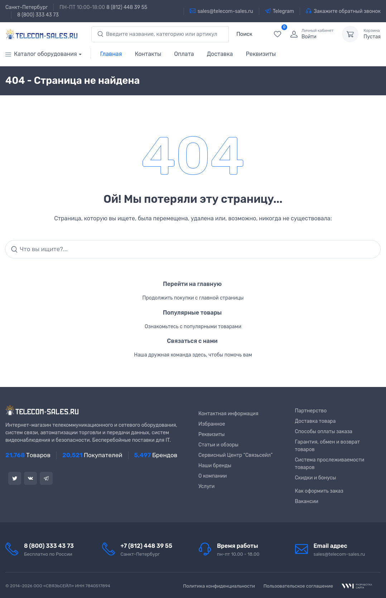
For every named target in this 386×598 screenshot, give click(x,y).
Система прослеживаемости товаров (330, 463)
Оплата (184, 54)
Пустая (372, 34)
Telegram (279, 11)
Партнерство (311, 411)
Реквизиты (261, 54)
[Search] (193, 249)
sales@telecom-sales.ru (221, 11)
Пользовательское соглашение (298, 586)
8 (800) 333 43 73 (38, 15)
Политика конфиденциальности (219, 586)
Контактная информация (228, 414)
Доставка (220, 54)
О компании (212, 476)
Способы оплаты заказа (324, 432)
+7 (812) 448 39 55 (147, 545)
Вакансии (307, 501)
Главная (111, 54)
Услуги (206, 486)
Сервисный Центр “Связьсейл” (235, 455)
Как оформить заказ (319, 491)
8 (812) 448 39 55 (126, 7)
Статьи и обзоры (218, 445)
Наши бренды (214, 466)
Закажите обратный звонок (343, 11)
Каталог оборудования (41, 54)
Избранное (211, 424)
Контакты (148, 54)
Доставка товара (315, 421)
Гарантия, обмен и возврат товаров (327, 446)
